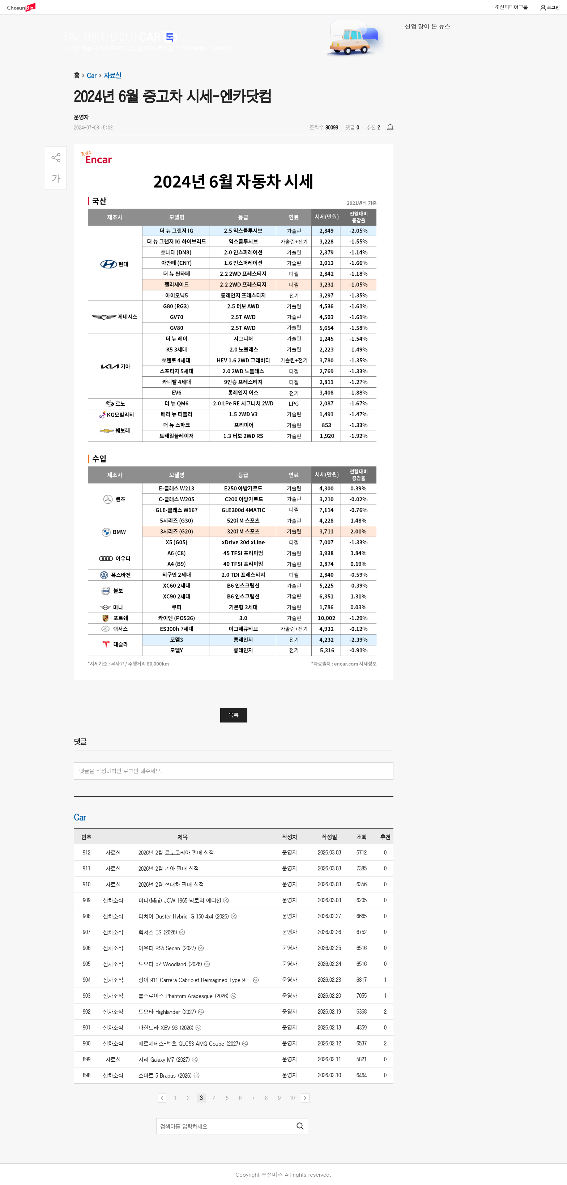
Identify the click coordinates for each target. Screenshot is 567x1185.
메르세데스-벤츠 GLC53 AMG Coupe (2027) (189, 1043)
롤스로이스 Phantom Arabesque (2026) (183, 995)
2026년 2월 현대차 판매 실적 (171, 884)
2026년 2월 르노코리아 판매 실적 (176, 852)
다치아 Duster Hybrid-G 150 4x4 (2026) (183, 916)
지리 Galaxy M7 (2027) (164, 1059)
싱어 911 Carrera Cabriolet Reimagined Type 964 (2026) (195, 980)
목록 (234, 715)
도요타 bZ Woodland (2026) (170, 964)
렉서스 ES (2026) (158, 932)
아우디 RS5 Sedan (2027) (167, 948)
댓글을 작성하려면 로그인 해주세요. (120, 771)
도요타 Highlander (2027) (167, 1011)
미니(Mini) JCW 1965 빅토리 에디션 (179, 900)
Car (95, 75)
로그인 (550, 7)
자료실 (112, 75)
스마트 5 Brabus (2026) (165, 1075)
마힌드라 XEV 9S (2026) (166, 1027)
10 (292, 1097)
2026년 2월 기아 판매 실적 (168, 868)
